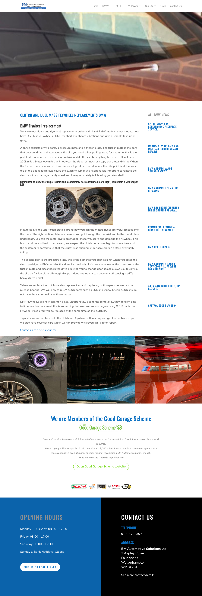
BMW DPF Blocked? (159, 247)
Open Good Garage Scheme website (101, 466)
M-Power (133, 6)
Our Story (150, 6)
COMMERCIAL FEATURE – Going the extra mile (161, 228)
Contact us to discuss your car (38, 330)
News (163, 6)
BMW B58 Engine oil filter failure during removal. (163, 209)
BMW (105, 6)
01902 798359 (131, 534)
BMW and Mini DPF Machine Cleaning (164, 189)
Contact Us (176, 6)
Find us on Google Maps (40, 567)
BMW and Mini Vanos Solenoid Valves (160, 169)
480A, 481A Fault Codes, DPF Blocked (164, 287)
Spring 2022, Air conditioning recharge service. (162, 126)
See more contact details (138, 575)
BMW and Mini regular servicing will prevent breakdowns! (162, 266)
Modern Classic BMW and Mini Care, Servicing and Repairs (163, 148)
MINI (118, 6)
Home (95, 6)
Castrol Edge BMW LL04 (162, 305)
